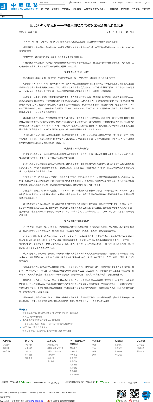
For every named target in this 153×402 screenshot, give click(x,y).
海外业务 (51, 353)
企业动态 (28, 343)
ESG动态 (73, 349)
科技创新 (114, 9)
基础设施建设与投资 (55, 343)
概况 (94, 339)
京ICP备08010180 (35, 396)
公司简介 (6, 339)
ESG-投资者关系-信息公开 (95, 9)
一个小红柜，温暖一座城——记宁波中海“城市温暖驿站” (47, 318)
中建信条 (118, 339)
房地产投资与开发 (54, 346)
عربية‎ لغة (146, 3)
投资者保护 (74, 369)
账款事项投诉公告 (69, 387)
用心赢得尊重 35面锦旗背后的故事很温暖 (41, 315)
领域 (94, 346)
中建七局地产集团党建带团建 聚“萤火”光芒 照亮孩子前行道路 (50, 308)
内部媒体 (28, 353)
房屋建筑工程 (52, 339)
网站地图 (3, 387)
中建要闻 (28, 339)
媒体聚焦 (28, 349)
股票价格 (73, 353)
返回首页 (103, 3)
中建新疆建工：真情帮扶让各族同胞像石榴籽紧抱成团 (46, 326)
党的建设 (66, 9)
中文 (114, 3)
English (121, 3)
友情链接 (23, 387)
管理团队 (6, 343)
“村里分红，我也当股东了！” (35, 322)
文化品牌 (125, 9)
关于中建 (45, 9)
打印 (132, 27)
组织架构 (6, 346)
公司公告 (73, 356)
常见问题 (32, 387)
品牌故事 (118, 346)
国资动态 (28, 346)
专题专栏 (146, 9)
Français (129, 3)
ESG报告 (73, 343)
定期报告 (73, 359)
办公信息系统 (90, 3)
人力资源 (135, 9)
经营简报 (73, 363)
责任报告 (118, 349)
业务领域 (77, 9)
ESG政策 (73, 346)
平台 (94, 343)
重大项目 (73, 366)
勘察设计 (51, 349)
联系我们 (42, 387)
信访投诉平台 (5, 391)
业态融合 (51, 356)
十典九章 (118, 343)
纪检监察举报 (53, 387)
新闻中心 (56, 9)
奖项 (94, 349)
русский (138, 3)
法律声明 (13, 387)
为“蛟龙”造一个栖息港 (32, 311)
